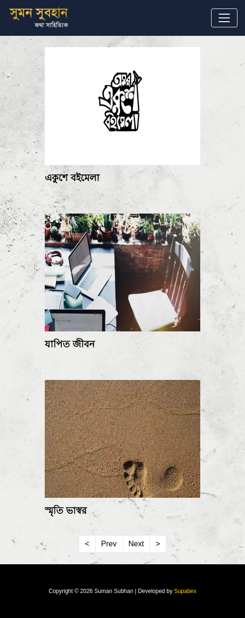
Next (136, 544)
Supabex (185, 591)
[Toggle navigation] (224, 17)
